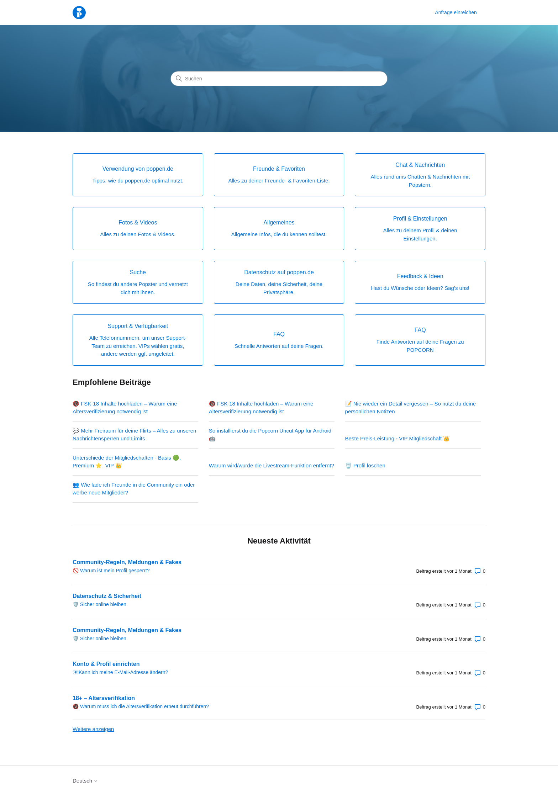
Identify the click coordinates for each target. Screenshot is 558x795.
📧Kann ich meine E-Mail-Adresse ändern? (120, 672)
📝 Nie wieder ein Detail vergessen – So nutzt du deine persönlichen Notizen (410, 408)
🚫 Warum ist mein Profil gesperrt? (111, 570)
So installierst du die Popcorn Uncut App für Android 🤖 (270, 435)
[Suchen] (279, 78)
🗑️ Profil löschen (365, 465)
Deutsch (85, 781)
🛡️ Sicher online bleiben (99, 604)
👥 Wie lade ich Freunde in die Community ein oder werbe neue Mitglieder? (134, 489)
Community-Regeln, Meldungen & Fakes (127, 562)
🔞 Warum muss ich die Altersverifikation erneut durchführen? (141, 706)
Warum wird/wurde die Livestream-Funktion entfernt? (271, 465)
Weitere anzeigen (93, 729)
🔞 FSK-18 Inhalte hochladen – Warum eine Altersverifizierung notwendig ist (125, 408)
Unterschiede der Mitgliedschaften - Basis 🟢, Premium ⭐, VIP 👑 (127, 462)
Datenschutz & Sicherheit (107, 596)
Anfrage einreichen (456, 12)
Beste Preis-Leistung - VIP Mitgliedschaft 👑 (397, 438)
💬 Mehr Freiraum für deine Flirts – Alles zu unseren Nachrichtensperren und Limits (134, 435)
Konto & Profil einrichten (106, 664)
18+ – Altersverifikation (104, 698)
